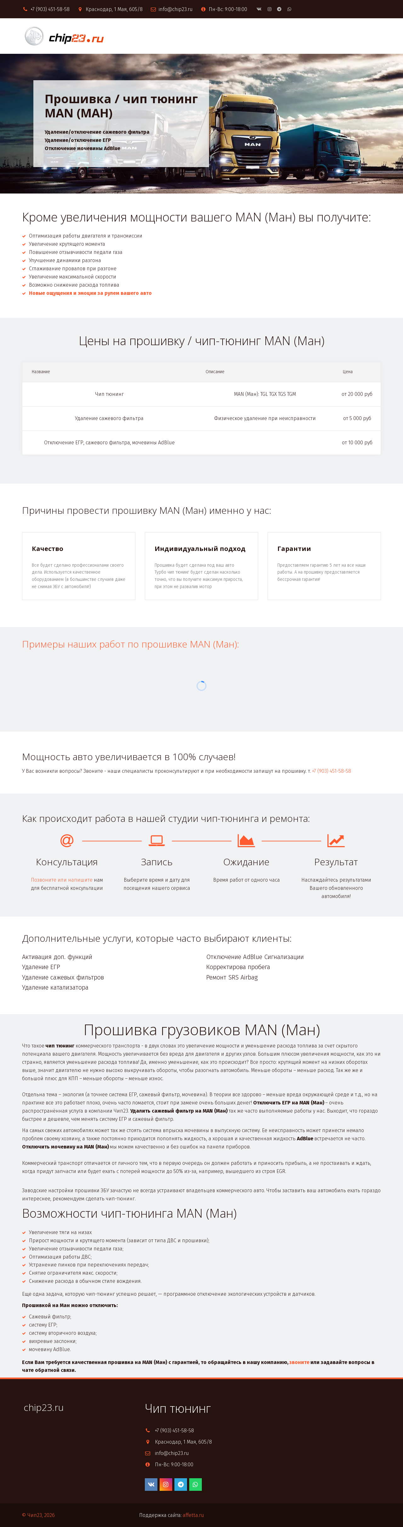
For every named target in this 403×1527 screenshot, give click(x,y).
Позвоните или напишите (62, 880)
